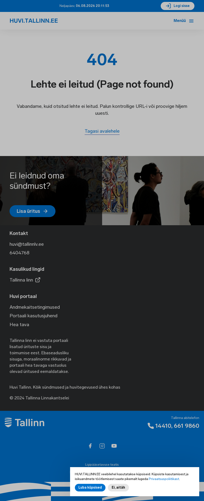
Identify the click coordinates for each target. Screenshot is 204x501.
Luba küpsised (90, 490)
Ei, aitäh (118, 490)
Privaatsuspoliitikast (164, 482)
